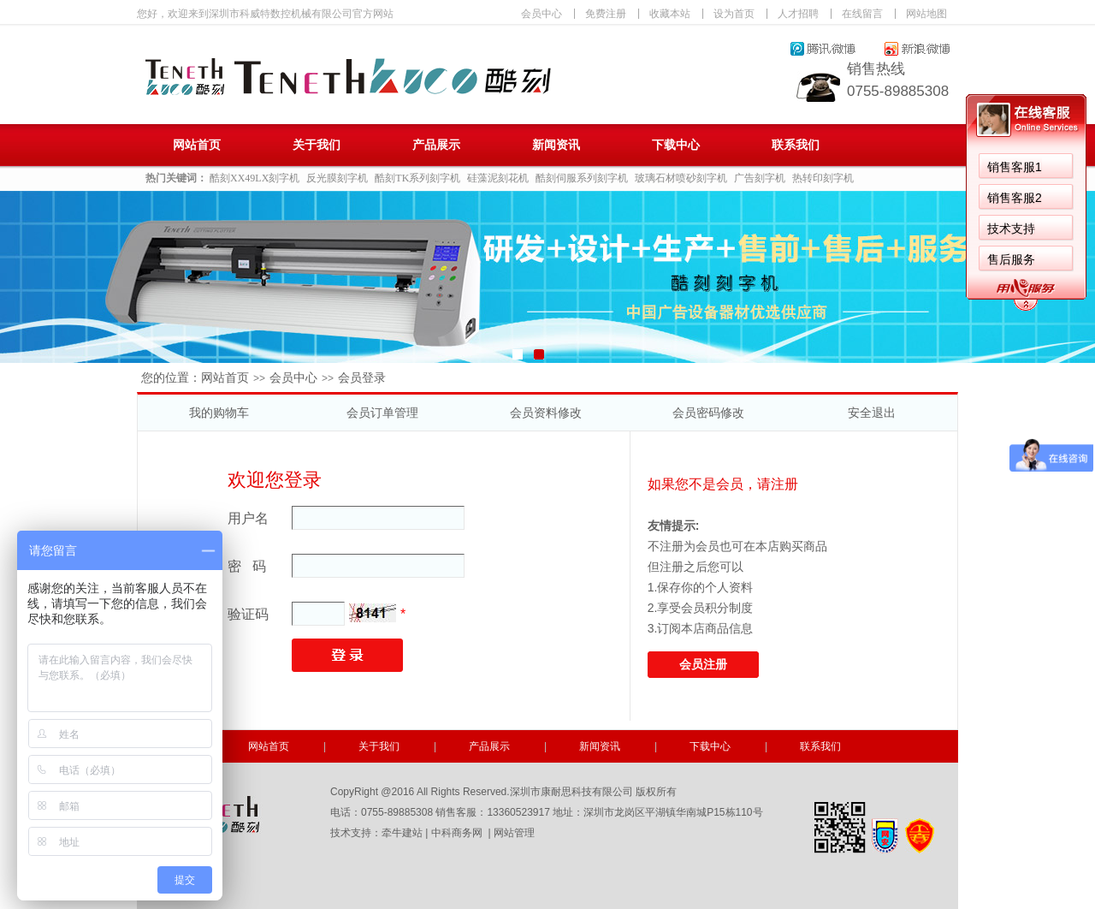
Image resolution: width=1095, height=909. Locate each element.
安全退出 (872, 412)
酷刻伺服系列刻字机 (582, 178)
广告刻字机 (759, 178)
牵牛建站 (402, 833)
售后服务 (1011, 259)
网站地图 (926, 14)
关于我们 (316, 145)
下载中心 (676, 145)
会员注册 (703, 664)
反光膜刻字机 (337, 178)
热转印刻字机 (823, 178)
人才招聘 (798, 14)
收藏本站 (669, 14)
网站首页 (197, 145)
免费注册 (605, 14)
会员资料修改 (546, 412)
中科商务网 (456, 833)
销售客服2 (1014, 198)
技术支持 (1011, 228)
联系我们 (796, 145)
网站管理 (514, 833)
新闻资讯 (556, 145)
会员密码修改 (708, 412)
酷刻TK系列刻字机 (417, 178)
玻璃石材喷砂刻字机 (681, 178)
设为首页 (734, 14)
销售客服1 (1014, 167)
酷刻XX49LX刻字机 (254, 178)
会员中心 (541, 14)
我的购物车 (219, 412)
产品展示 (436, 145)
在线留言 (862, 14)
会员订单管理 (382, 412)
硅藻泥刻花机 (498, 178)
